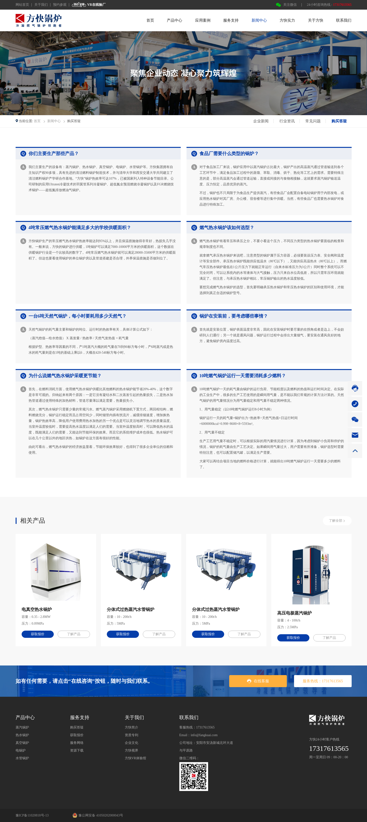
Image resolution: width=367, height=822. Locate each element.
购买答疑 (339, 121)
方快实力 (287, 20)
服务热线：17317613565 (323, 681)
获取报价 (37, 634)
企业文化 (131, 743)
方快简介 (131, 727)
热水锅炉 (22, 735)
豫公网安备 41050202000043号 (97, 815)
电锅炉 (21, 750)
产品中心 (174, 20)
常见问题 (313, 121)
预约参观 (59, 4)
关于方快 (315, 20)
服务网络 (77, 743)
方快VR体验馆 (135, 758)
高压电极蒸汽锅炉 (294, 613)
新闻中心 (259, 20)
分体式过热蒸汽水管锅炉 (130, 609)
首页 (150, 20)
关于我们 (41, 4)
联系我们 (343, 20)
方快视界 (131, 750)
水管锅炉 (22, 758)
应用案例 (203, 20)
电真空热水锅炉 (37, 609)
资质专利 (131, 735)
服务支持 (231, 20)
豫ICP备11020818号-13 (32, 815)
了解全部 (335, 520)
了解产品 (73, 634)
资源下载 (77, 750)
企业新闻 (261, 121)
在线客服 (258, 681)
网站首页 (22, 4)
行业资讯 (287, 121)
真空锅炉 (22, 743)
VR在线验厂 (89, 4)
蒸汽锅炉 (22, 727)
